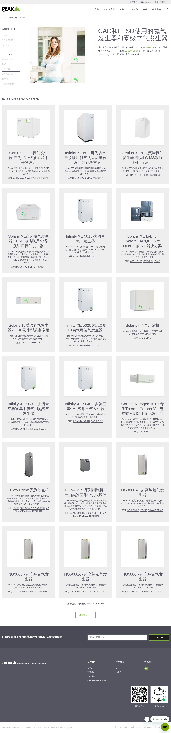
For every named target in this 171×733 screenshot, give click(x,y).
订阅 (157, 637)
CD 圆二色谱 (8, 74)
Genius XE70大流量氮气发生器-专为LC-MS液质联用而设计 (142, 158)
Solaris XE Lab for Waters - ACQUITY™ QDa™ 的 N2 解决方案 (142, 241)
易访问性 (27, 727)
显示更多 (87, 614)
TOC (4, 64)
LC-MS (5, 35)
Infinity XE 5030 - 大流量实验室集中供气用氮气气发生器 (28, 408)
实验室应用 (109, 9)
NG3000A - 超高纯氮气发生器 (142, 492)
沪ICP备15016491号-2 (11, 727)
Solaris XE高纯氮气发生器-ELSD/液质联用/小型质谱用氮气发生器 (28, 241)
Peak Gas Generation (96, 680)
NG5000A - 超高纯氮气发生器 (85, 576)
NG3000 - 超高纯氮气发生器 (28, 576)
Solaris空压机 (129, 51)
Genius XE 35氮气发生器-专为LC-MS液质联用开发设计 (28, 158)
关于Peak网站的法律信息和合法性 (58, 727)
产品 (97, 9)
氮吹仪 (5, 79)
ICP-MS (5, 45)
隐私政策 (37, 727)
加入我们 (133, 2)
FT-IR (4, 50)
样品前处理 (7, 59)
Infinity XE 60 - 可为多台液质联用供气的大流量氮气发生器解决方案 (85, 158)
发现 (145, 9)
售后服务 (133, 9)
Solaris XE (103, 54)
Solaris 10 (150, 47)
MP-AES (6, 69)
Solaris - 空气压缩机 (142, 325)
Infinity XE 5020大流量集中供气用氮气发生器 (85, 327)
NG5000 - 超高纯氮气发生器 (142, 576)
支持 (122, 9)
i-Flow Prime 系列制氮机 (28, 490)
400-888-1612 (145, 2)
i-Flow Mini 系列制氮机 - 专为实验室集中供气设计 (85, 492)
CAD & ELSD (8, 55)
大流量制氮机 (8, 83)
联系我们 (156, 9)
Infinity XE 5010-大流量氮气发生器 (85, 238)
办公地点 (91, 676)
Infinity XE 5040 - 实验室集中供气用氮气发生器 (85, 406)
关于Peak (91, 668)
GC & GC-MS (8, 40)
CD (161, 510)
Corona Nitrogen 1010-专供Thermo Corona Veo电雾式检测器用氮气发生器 (142, 408)
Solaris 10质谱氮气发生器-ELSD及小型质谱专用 (28, 327)
